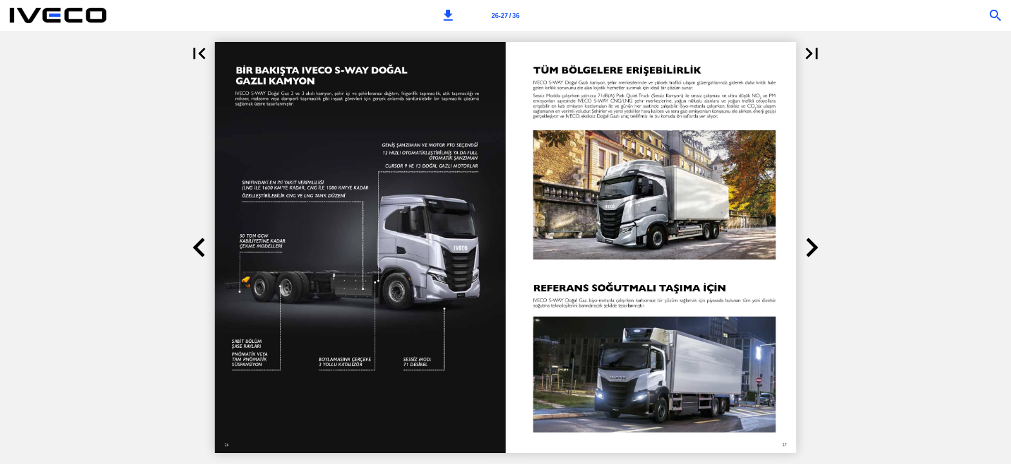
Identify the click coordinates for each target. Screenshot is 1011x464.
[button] (448, 15)
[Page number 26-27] (505, 15)
